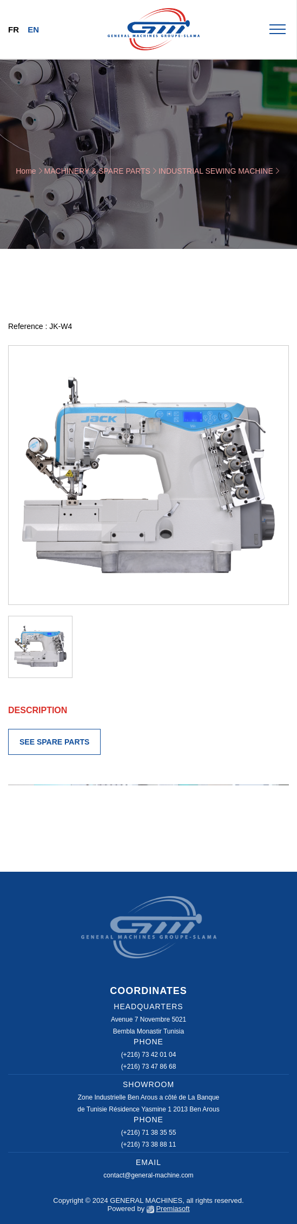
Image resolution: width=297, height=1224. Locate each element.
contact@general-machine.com (148, 1175)
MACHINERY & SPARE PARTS (97, 171)
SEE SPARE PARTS (54, 742)
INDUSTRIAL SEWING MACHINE (216, 171)
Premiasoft (172, 1209)
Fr (13, 29)
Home (26, 171)
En (33, 29)
